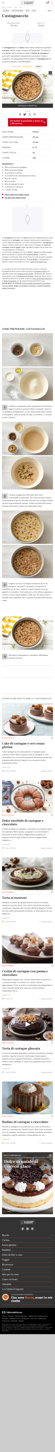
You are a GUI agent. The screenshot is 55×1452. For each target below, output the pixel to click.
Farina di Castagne (17, 10)
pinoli (18, 247)
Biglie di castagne (10, 281)
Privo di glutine (32, 259)
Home (4, 7)
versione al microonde (25, 274)
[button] (50, 10)
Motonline (5, 1319)
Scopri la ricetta (46, 771)
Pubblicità (14, 1321)
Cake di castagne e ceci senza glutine (23, 745)
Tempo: (10, 771)
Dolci (15, 7)
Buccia (29, 1298)
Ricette (10, 7)
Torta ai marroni (7, 286)
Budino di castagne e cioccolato (25, 286)
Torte (20, 7)
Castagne (6, 10)
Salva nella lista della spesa (17, 194)
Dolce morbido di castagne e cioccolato (36, 283)
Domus (4, 1316)
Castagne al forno (40, 271)
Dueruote (11, 1316)
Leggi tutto (6, 767)
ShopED (21, 1321)
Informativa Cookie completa (22, 1329)
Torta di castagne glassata (41, 279)
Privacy (11, 1329)
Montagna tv (25, 1319)
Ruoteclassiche (42, 1316)
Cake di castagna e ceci (38, 262)
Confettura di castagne (25, 276)
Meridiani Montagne (21, 1316)
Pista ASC (34, 1319)
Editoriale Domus (15, 1319)
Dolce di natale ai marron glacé (21, 1164)
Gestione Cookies (37, 1329)
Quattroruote (33, 1316)
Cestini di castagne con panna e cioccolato (25, 973)
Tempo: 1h (9, 1211)
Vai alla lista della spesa (15, 197)
